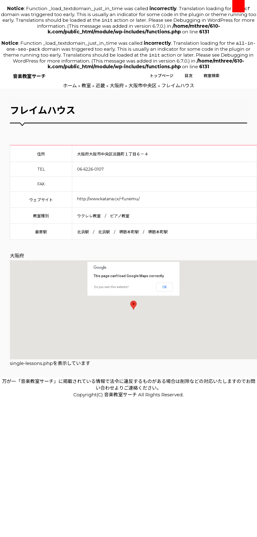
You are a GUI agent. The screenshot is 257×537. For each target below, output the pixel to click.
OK (164, 289)
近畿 (100, 88)
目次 (189, 78)
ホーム (70, 88)
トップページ (161, 78)
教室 (86, 88)
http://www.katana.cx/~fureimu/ (108, 201)
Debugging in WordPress (203, 21)
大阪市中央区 (142, 88)
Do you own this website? (111, 289)
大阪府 (117, 88)
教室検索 (211, 78)
